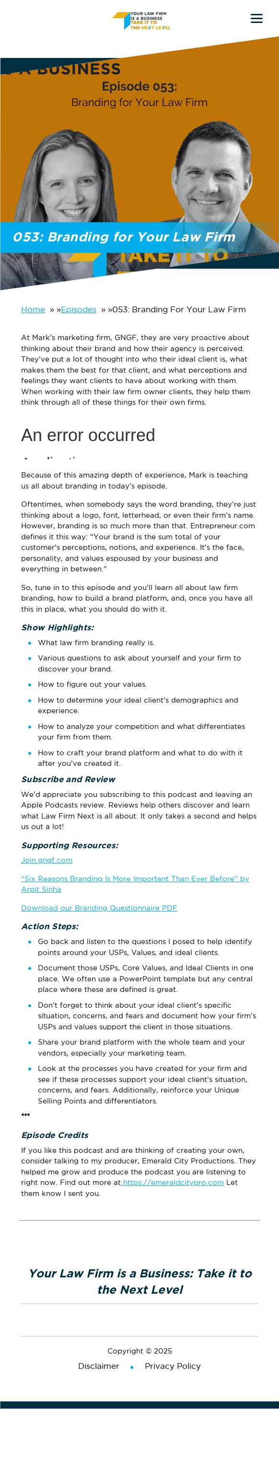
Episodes (78, 310)
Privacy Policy (173, 1366)
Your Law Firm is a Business (143, 20)
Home (33, 310)
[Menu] (256, 18)
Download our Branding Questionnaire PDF (99, 908)
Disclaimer (98, 1366)
